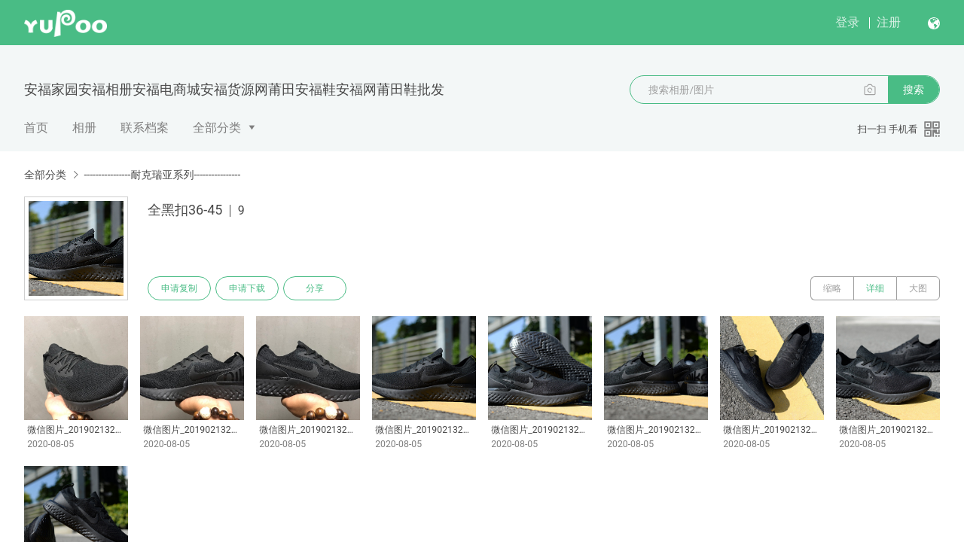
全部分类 (217, 127)
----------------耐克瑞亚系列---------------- (162, 175)
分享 (315, 288)
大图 (918, 288)
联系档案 (144, 127)
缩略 (832, 288)
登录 (847, 22)
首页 (36, 127)
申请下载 (247, 288)
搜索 (913, 90)
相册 (84, 127)
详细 (875, 288)
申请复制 (179, 288)
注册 (889, 22)
